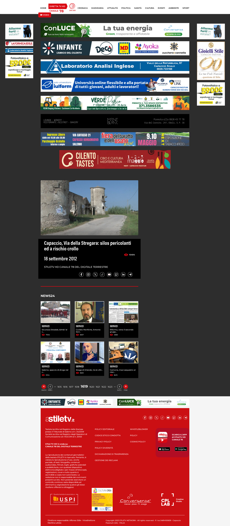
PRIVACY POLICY (103, 441)
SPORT (186, 8)
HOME (43, 8)
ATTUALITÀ (112, 8)
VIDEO (44, 15)
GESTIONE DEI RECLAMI (106, 460)
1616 (65, 386)
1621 (98, 386)
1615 (59, 386)
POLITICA (126, 8)
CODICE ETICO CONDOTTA (108, 435)
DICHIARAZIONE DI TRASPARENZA (112, 454)
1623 (110, 386)
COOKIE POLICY (138, 441)
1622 (103, 386)
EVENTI (161, 8)
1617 (71, 386)
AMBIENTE (174, 8)
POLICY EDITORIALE (104, 429)
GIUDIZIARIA (97, 8)
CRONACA (83, 8)
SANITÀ (138, 8)
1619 (84, 386)
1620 (91, 386)
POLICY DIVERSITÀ (104, 448)
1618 (77, 386)
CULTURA (149, 8)
